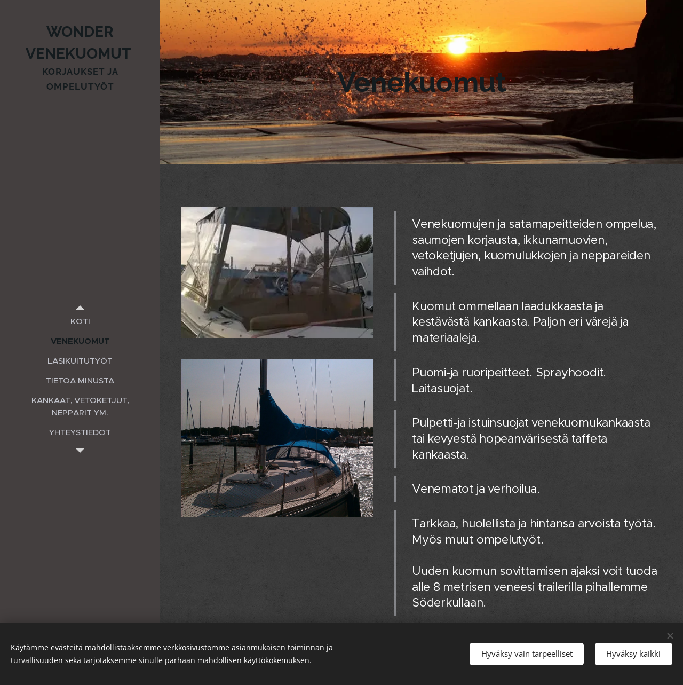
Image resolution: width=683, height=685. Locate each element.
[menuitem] (80, 321)
